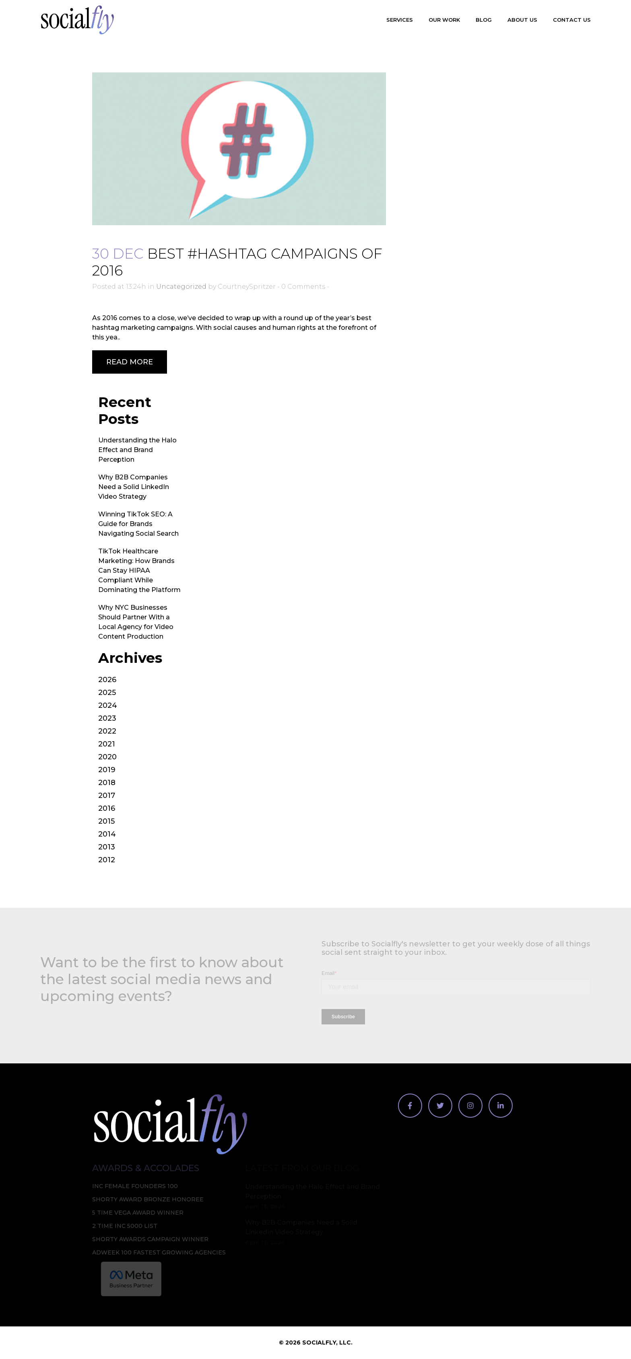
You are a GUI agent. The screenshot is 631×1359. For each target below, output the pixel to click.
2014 (107, 834)
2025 (107, 692)
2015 (106, 821)
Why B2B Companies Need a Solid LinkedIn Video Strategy (133, 486)
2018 (106, 782)
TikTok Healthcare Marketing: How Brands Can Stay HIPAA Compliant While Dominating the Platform (139, 570)
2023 (107, 718)
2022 (107, 731)
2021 (106, 744)
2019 (106, 769)
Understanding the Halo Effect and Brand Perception (137, 449)
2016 (106, 808)
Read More (129, 362)
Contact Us (572, 19)
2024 (107, 705)
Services (399, 19)
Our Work (444, 19)
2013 (106, 847)
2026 (107, 679)
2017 (106, 795)
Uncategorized (181, 286)
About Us (522, 19)
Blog (484, 19)
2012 (106, 859)
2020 (107, 756)
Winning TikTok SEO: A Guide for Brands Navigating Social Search (138, 523)
